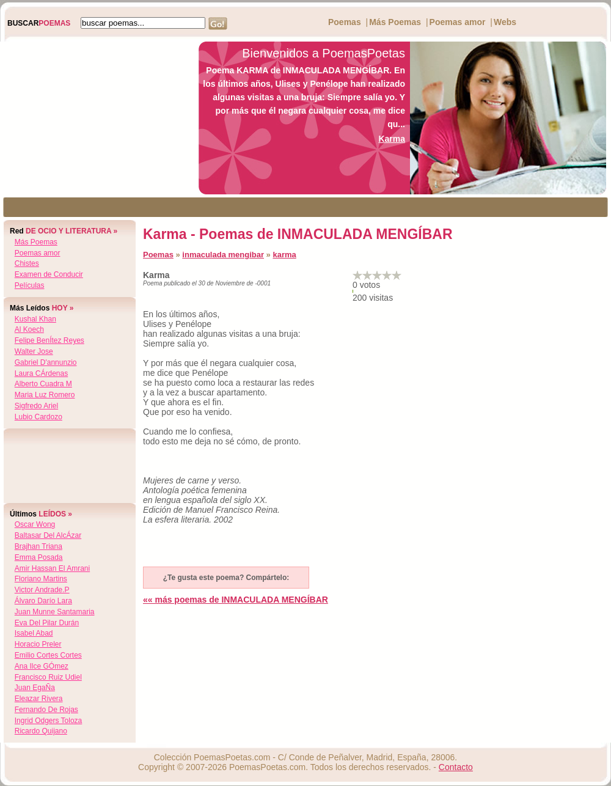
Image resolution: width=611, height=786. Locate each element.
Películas (30, 285)
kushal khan (35, 319)
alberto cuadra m (43, 384)
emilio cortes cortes (48, 655)
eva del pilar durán (47, 623)
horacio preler (38, 644)
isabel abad (34, 633)
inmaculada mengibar (223, 254)
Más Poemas (395, 22)
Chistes (27, 263)
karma (284, 254)
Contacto (456, 767)
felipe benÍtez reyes (49, 340)
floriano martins (41, 579)
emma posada (39, 557)
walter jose (34, 351)
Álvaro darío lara (43, 601)
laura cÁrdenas (41, 373)
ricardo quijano (41, 731)
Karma (391, 139)
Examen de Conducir (49, 274)
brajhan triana (38, 546)
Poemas (344, 22)
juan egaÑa (35, 687)
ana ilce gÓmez (41, 666)
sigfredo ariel (36, 406)
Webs (505, 22)
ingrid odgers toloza (48, 720)
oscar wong (35, 524)
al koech (29, 329)
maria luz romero (45, 395)
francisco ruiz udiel (48, 677)
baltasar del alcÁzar (48, 535)
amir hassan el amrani (52, 568)
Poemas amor (458, 22)
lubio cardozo (38, 417)
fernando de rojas (46, 709)
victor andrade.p (42, 590)
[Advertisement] (96, 118)
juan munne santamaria (55, 612)
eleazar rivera (39, 698)
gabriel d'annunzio (46, 362)
